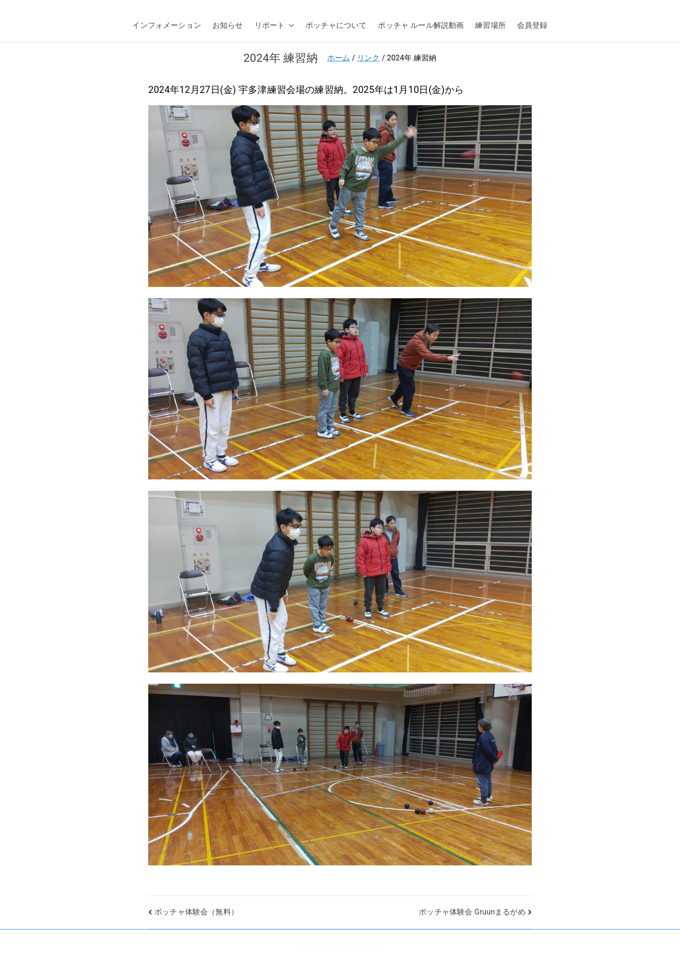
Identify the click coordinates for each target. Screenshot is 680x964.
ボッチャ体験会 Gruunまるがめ (472, 911)
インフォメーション (166, 25)
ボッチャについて (336, 25)
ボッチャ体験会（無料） (196, 911)
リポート (275, 26)
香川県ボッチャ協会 (351, 946)
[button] (289, 26)
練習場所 (490, 25)
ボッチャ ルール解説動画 (421, 25)
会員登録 (532, 25)
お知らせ (227, 25)
